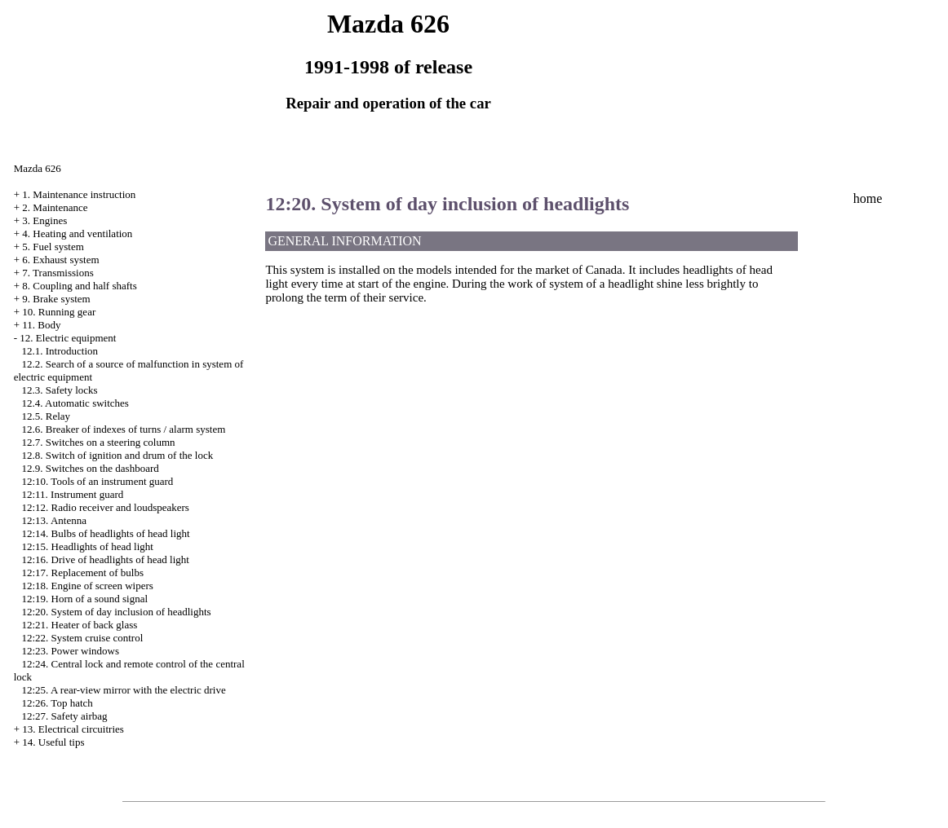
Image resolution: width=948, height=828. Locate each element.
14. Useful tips (53, 742)
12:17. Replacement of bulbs (82, 572)
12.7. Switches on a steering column (98, 442)
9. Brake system (56, 299)
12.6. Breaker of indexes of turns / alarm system (123, 429)
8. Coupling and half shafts (79, 286)
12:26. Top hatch (56, 703)
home (868, 198)
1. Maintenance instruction (78, 194)
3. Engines (44, 220)
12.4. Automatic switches (74, 403)
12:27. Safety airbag (64, 716)
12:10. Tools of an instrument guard (97, 481)
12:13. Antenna (53, 520)
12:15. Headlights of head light (87, 546)
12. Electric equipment (68, 338)
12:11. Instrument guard (72, 494)
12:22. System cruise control (82, 638)
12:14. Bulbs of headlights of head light (105, 533)
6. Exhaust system (60, 259)
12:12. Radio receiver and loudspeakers (104, 507)
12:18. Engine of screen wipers (87, 585)
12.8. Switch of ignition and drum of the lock (117, 455)
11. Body (41, 325)
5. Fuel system (52, 246)
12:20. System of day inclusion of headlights (115, 612)
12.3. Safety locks (59, 390)
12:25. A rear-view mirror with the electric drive (123, 690)
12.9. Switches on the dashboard (89, 468)
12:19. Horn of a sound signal (84, 598)
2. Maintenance (54, 207)
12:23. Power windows (70, 651)
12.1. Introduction (59, 351)
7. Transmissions (57, 272)
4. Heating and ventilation (77, 233)
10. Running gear (58, 312)
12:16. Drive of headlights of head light (104, 559)
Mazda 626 (37, 168)
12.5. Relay (45, 416)
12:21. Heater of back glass (79, 625)
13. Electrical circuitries (73, 729)
